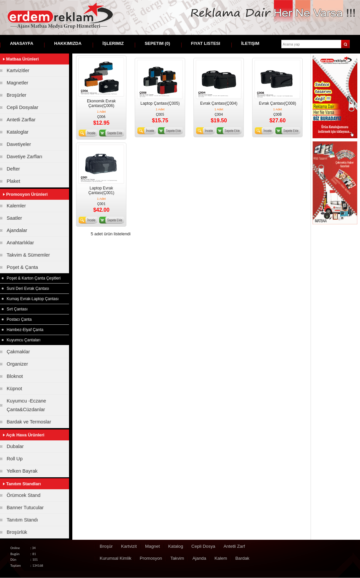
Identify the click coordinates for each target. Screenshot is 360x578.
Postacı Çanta (19, 319)
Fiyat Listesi (205, 43)
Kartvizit (129, 546)
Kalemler (16, 205)
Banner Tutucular (25, 507)
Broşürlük (17, 532)
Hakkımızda (67, 43)
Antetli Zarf (234, 546)
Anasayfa (21, 43)
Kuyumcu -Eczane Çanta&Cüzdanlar (26, 405)
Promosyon (151, 558)
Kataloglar (18, 132)
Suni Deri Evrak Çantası (28, 288)
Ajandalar (17, 230)
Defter (13, 169)
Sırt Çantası (17, 309)
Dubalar (15, 446)
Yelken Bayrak (22, 471)
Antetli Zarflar (21, 119)
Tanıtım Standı (22, 519)
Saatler (14, 218)
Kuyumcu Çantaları (23, 340)
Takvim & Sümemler (28, 255)
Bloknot (15, 376)
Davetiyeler (19, 144)
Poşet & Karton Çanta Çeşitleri (34, 278)
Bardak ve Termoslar (29, 421)
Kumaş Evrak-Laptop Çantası (33, 298)
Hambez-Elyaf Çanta (25, 329)
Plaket (13, 181)
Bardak (242, 558)
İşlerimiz (113, 43)
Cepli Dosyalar (22, 107)
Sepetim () (157, 43)
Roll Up (15, 458)
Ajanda (199, 558)
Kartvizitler (18, 70)
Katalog (175, 546)
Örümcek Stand (23, 495)
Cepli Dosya (203, 546)
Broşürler (16, 95)
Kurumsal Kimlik (116, 558)
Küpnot (14, 388)
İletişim (250, 43)
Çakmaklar (18, 351)
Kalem (220, 558)
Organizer (17, 364)
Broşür (106, 546)
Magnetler (17, 82)
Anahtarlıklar (20, 242)
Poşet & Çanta (22, 267)
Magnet (152, 546)
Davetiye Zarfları (24, 156)
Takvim (177, 558)
